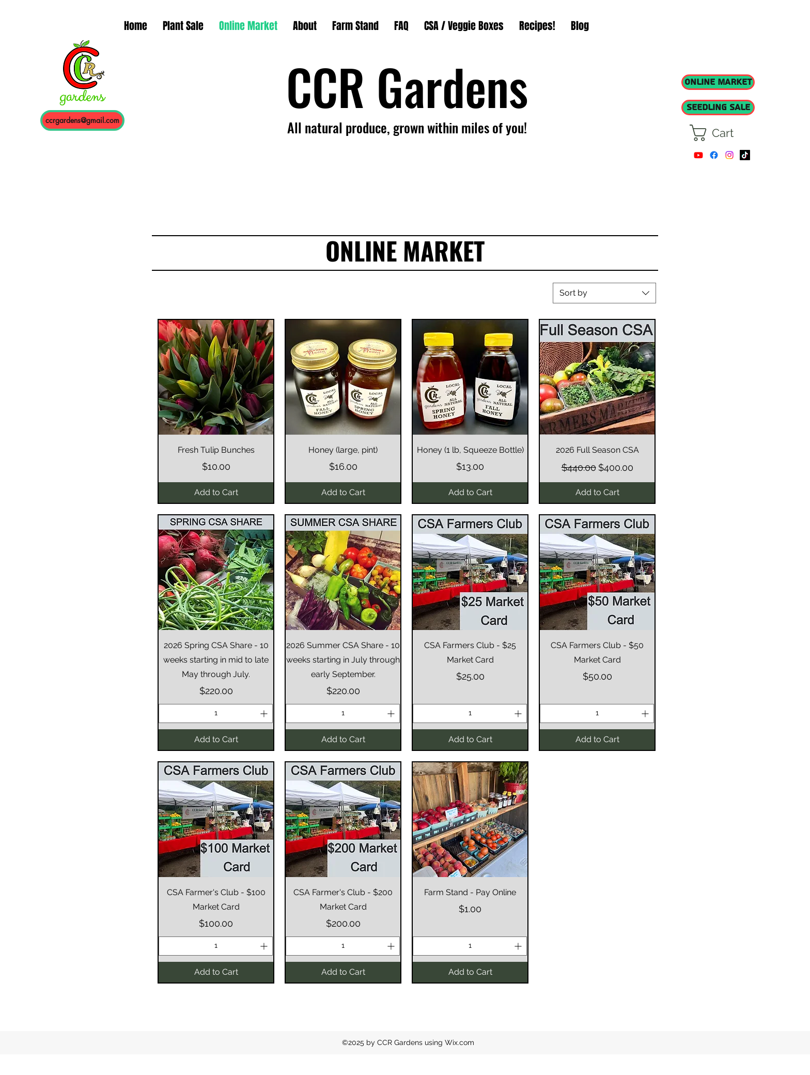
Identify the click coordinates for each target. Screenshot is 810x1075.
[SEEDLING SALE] (718, 107)
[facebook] (714, 155)
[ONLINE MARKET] (718, 82)
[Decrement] (166, 713)
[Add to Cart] (216, 492)
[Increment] (264, 713)
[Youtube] (698, 155)
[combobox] (604, 293)
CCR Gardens (407, 86)
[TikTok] (745, 155)
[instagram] (729, 155)
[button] (722, 133)
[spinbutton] (215, 713)
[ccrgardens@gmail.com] (82, 120)
